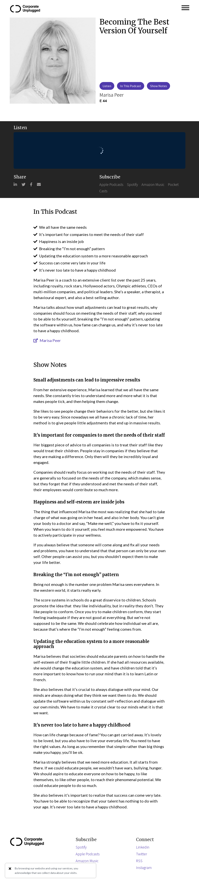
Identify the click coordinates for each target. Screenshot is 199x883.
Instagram (144, 867)
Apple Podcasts (111, 184)
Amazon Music (152, 184)
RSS (139, 860)
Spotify (132, 184)
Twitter (141, 853)
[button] (185, 8)
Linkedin (142, 847)
